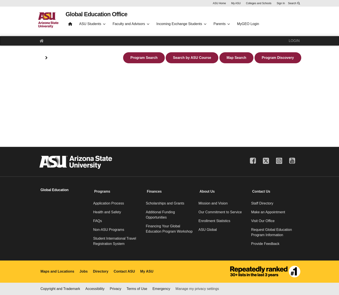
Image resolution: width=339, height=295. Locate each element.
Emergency (161, 289)
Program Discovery (278, 58)
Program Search (144, 58)
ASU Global (208, 230)
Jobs (83, 271)
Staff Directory (262, 203)
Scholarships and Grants (165, 203)
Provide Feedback (265, 244)
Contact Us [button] (261, 191)
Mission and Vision (213, 203)
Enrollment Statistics (214, 221)
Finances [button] (154, 191)
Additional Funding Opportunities (160, 214)
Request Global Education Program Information (271, 232)
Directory (100, 271)
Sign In (281, 3)
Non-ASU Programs (108, 230)
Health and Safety (107, 212)
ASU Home (219, 3)
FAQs (97, 221)
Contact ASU (124, 271)
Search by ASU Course (192, 58)
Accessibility (94, 289)
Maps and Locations (57, 271)
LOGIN (294, 41)
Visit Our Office (263, 221)
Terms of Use (137, 289)
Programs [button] (102, 191)
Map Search (236, 58)
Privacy (115, 289)
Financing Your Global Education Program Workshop (169, 228)
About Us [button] (207, 191)
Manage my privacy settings (197, 289)
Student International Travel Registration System (114, 241)
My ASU (236, 3)
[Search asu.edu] (294, 3)
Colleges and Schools (258, 3)
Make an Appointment (268, 212)
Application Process (108, 203)
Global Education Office (103, 15)
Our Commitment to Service (220, 212)
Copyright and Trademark (60, 289)
